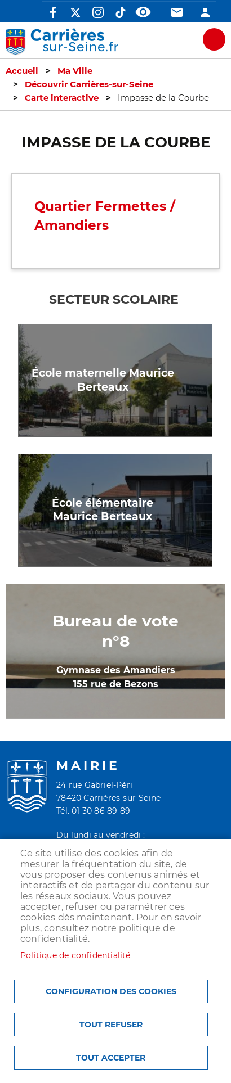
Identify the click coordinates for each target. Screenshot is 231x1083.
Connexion (205, 12)
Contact (177, 12)
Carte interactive (62, 98)
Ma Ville (74, 71)
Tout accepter (110, 1057)
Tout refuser (111, 1024)
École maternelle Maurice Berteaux (103, 380)
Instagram (98, 12)
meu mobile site (214, 39)
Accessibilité (143, 12)
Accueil (22, 71)
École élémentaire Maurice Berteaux (102, 510)
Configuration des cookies (111, 991)
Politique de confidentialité (75, 955)
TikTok (120, 12)
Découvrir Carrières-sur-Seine (89, 84)
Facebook (53, 12)
